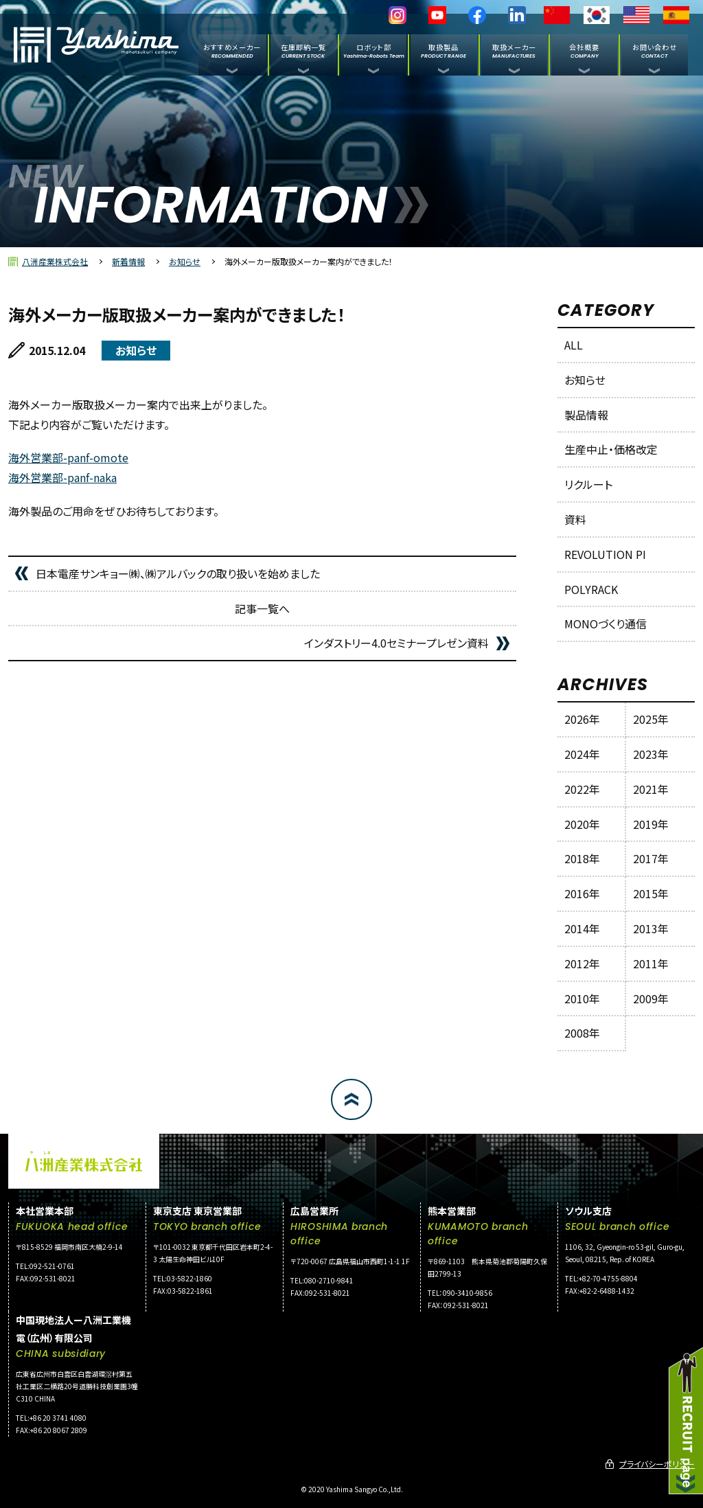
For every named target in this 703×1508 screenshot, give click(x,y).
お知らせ (184, 261)
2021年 (651, 789)
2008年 (582, 1033)
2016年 (582, 893)
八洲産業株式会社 (55, 261)
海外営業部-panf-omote (68, 457)
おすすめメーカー (232, 51)
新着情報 (128, 261)
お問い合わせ (654, 51)
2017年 (651, 858)
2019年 (651, 824)
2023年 (651, 754)
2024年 (582, 754)
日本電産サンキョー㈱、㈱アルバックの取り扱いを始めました (178, 573)
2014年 (582, 928)
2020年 (582, 824)
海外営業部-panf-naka (62, 477)
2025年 (651, 719)
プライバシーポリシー (657, 1464)
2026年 (582, 719)
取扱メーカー (514, 51)
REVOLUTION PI (605, 554)
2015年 (651, 893)
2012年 (582, 963)
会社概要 (584, 51)
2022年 (582, 789)
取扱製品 (443, 51)
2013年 (651, 928)
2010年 (582, 998)
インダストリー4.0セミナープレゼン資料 (396, 643)
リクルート (588, 484)
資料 (575, 519)
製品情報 (586, 415)
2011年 (651, 963)
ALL (573, 344)
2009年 (651, 998)
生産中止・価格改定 (611, 449)
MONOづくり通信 (605, 623)
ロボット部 (373, 51)
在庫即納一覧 (303, 51)
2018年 (582, 858)
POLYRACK (591, 589)
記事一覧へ (262, 608)
